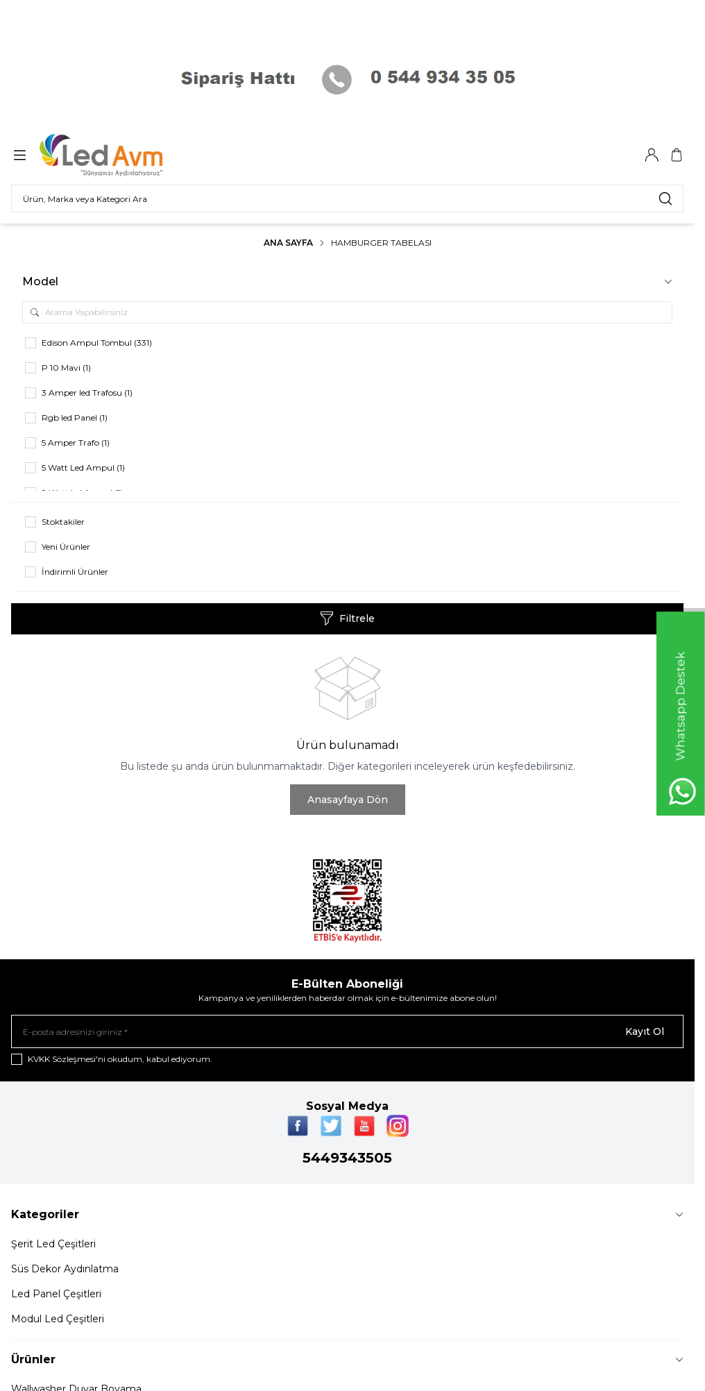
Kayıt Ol (644, 1031)
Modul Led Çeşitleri (57, 1319)
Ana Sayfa (288, 242)
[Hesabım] (652, 155)
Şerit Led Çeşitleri (53, 1244)
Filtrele (347, 618)
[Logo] (110, 155)
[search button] (665, 198)
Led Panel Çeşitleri (56, 1294)
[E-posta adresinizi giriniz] (347, 1031)
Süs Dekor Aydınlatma (65, 1269)
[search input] (347, 198)
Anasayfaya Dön (347, 799)
